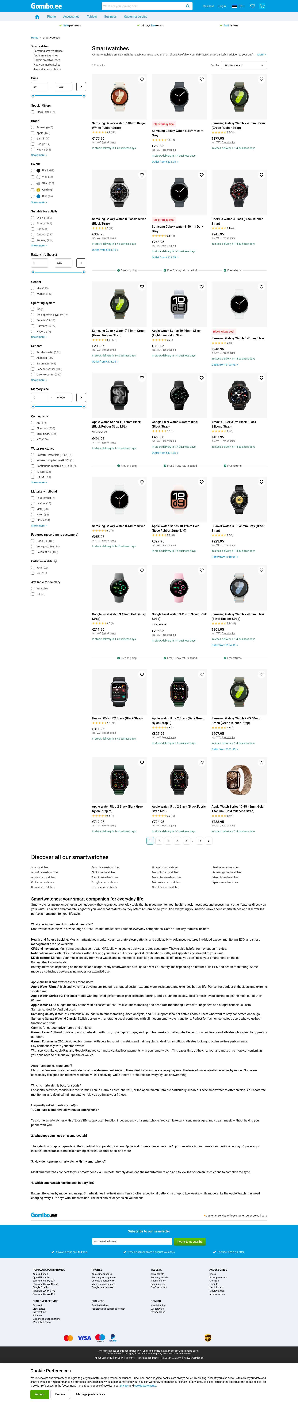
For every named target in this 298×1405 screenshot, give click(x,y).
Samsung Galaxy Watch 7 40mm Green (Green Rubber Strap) (238, 125)
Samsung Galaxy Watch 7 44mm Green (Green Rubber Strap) (118, 333)
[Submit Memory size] (81, 397)
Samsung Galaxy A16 (44, 1294)
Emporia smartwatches (105, 867)
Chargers (214, 1281)
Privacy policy (158, 1312)
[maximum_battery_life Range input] (63, 263)
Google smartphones (102, 1287)
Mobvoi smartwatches (165, 872)
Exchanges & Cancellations (46, 1319)
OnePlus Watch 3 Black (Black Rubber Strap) (237, 221)
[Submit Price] (81, 86)
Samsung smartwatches (48, 50)
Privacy (119, 1358)
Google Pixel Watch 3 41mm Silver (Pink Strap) (179, 616)
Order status (39, 1309)
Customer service (135, 16)
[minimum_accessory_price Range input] (39, 86)
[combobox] (147, 6)
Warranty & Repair (42, 1322)
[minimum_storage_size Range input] (39, 397)
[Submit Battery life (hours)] (81, 263)
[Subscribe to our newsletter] (132, 1241)
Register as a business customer (108, 1309)
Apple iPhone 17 (41, 1274)
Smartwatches (39, 867)
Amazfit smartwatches (47, 69)
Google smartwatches (105, 882)
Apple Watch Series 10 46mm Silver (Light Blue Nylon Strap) (176, 333)
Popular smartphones (49, 1269)
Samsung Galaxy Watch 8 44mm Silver (118, 526)
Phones (97, 1269)
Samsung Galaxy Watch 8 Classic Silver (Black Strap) (119, 221)
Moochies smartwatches (166, 877)
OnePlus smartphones (103, 1281)
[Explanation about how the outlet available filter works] (55, 561)
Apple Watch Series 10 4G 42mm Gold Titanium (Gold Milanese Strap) (238, 809)
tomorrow (243, 1215)
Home (34, 37)
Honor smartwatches (104, 887)
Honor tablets (158, 1284)
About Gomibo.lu (103, 1358)
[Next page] (208, 841)
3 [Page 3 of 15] (168, 840)
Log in (222, 6)
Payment (37, 1305)
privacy (124, 1385)
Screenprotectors (218, 1277)
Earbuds (213, 1284)
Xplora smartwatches (225, 882)
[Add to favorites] (142, 79)
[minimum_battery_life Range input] (39, 263)
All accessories (217, 1294)
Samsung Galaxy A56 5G (45, 1284)
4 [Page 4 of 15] (177, 840)
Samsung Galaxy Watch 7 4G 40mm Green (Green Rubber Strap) (236, 721)
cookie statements (145, 1385)
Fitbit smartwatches (103, 872)
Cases (212, 1274)
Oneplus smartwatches (165, 887)
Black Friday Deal (164, 124)
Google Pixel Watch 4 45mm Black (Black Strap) (175, 424)
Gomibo (156, 1301)
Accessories (71, 16)
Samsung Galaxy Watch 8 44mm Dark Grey (177, 133)
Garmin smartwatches (47, 60)
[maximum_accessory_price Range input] (63, 86)
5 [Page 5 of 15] (186, 840)
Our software (157, 1309)
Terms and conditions (147, 1358)
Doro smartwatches (43, 887)
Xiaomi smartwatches (225, 877)
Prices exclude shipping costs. (183, 1351)
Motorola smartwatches (166, 882)
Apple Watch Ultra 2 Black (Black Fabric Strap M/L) (179, 809)
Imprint (129, 1358)
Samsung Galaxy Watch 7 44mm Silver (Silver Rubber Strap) (238, 616)
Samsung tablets (159, 1277)
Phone (51, 16)
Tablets (92, 16)
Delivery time (39, 1312)
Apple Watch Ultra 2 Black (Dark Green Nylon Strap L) (178, 721)
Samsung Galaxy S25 (44, 1281)
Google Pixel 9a (41, 1287)
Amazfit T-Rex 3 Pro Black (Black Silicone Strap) (234, 424)
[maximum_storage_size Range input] (63, 397)
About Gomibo (158, 1305)
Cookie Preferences (171, 1358)
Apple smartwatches (46, 55)
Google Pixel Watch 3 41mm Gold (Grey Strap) (119, 616)
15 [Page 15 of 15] (199, 840)
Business (208, 6)
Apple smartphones (102, 1274)
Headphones (216, 1287)
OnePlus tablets (159, 1287)
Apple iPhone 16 (41, 1277)
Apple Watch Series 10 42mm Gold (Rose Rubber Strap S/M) (175, 528)
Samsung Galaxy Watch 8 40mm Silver (238, 338)
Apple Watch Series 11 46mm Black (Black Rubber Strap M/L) (116, 424)
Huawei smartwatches (47, 64)
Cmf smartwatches (42, 882)
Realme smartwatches (225, 867)
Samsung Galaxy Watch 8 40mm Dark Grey (177, 229)
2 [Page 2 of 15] (159, 840)
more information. (182, 1353)
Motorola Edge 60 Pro (44, 1291)
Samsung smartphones (104, 1277)
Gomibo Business (100, 1305)
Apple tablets (157, 1274)
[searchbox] (143, 6)
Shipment (38, 1315)
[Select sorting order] (244, 65)
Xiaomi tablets (158, 1281)
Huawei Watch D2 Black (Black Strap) (117, 718)
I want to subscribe (190, 1241)
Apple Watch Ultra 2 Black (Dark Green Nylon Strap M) (118, 809)
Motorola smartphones (103, 1284)
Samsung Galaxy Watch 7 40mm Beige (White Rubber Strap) (118, 125)
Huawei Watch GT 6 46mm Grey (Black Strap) (238, 528)
